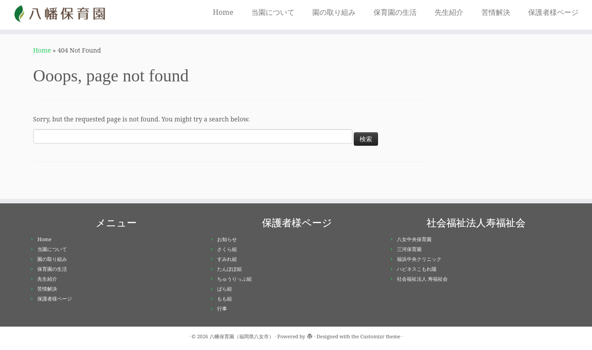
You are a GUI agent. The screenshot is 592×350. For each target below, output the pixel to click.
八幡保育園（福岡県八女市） (241, 336)
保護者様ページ (553, 12)
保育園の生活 (395, 12)
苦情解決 (495, 12)
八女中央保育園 (414, 239)
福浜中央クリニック (419, 259)
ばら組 (224, 288)
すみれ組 (227, 259)
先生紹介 (449, 12)
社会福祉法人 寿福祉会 (422, 278)
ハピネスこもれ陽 (416, 268)
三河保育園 (409, 249)
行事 (222, 308)
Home (223, 12)
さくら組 (227, 249)
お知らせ (227, 239)
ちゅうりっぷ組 (234, 278)
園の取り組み (334, 12)
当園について (272, 12)
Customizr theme (380, 336)
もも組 (224, 298)
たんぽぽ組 (229, 268)
